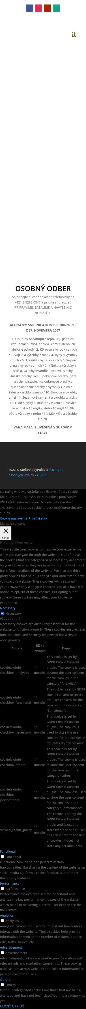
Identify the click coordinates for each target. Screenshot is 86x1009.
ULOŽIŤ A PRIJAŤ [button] (12, 1006)
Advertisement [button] (11, 947)
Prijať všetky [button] (37, 518)
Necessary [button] (7, 608)
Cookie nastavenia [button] (13, 518)
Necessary (13, 613)
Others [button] (5, 979)
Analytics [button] (6, 915)
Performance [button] (9, 883)
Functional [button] (8, 851)
